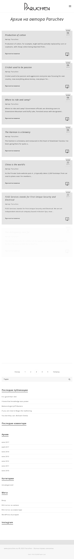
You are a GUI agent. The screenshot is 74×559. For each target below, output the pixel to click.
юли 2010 (5, 471)
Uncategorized (7, 485)
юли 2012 (5, 461)
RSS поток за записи (10, 505)
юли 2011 (5, 466)
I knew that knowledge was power (15, 401)
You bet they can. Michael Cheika (15, 416)
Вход (4, 500)
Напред (56, 372)
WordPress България (10, 515)
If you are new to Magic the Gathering (17, 411)
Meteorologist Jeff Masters (12, 406)
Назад (17, 372)
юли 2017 (5, 442)
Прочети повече (12, 54)
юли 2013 (5, 456)
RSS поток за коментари (12, 510)
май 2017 (5, 447)
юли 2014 (5, 452)
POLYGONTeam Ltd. (39, 554)
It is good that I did (9, 397)
